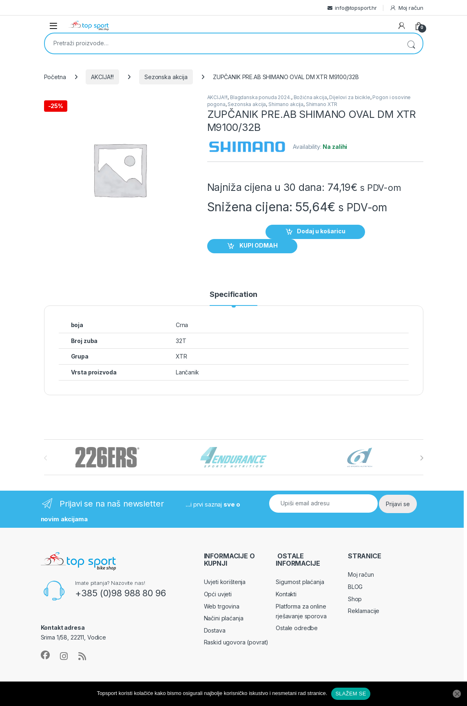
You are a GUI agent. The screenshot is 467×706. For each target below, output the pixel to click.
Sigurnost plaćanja (300, 581)
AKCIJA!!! (102, 76)
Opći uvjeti (218, 594)
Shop (355, 598)
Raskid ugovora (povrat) (236, 642)
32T (181, 340)
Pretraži (411, 43)
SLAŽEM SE (350, 694)
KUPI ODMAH (258, 245)
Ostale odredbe (297, 627)
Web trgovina (221, 606)
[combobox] (222, 42)
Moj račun (406, 7)
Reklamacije (363, 610)
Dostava (215, 630)
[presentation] (421, 458)
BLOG (355, 586)
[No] (457, 694)
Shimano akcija (285, 104)
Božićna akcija (310, 97)
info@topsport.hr (356, 7)
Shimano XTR (321, 104)
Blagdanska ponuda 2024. (260, 97)
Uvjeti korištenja (225, 581)
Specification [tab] (233, 295)
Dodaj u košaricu (321, 231)
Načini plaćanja (223, 618)
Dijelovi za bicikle (349, 97)
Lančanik (187, 372)
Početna (55, 76)
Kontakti (286, 594)
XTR (181, 356)
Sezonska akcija (166, 76)
